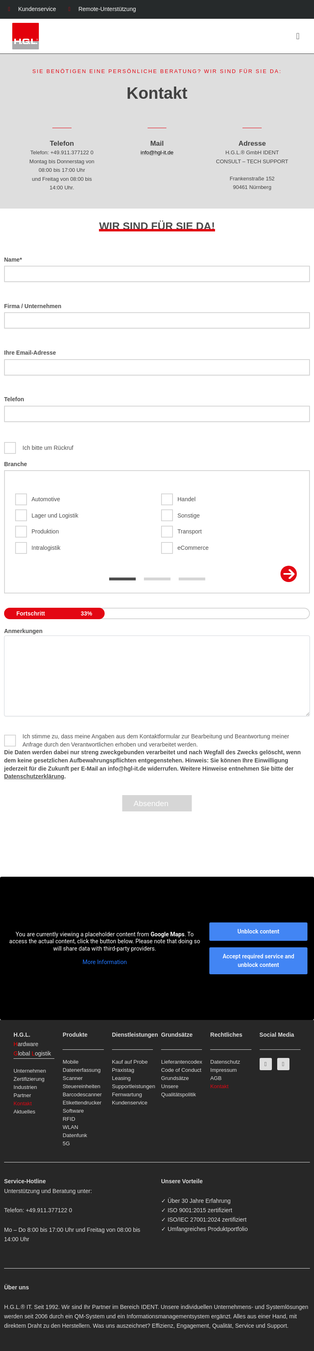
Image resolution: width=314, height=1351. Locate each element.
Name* (157, 269)
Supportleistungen (132, 1086)
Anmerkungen (23, 631)
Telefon (157, 409)
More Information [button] (105, 962)
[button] (298, 36)
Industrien (25, 1087)
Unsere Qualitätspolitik (178, 1090)
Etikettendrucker (82, 1103)
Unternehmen (29, 1071)
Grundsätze (175, 1078)
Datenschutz (225, 1062)
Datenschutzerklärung (34, 776)
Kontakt (22, 1103)
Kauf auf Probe (130, 1062)
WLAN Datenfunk (75, 1131)
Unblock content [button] (258, 931)
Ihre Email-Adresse (157, 362)
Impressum (223, 1070)
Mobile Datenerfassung (82, 1066)
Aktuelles (24, 1112)
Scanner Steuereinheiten (81, 1082)
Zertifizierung (29, 1079)
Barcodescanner (82, 1094)
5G (66, 1143)
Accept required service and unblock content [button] (258, 960)
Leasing (121, 1078)
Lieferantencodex (181, 1062)
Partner (22, 1095)
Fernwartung (127, 1094)
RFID (69, 1119)
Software (73, 1111)
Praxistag (123, 1070)
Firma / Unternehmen (157, 316)
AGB (216, 1078)
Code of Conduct (181, 1070)
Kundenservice (130, 1103)
